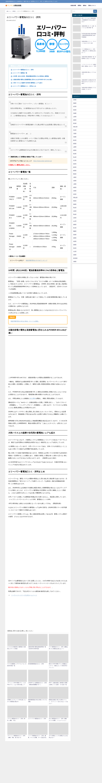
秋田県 (74, 109)
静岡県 (74, 170)
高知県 (74, 234)
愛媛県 (74, 231)
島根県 (74, 204)
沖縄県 (74, 261)
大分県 (74, 251)
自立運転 (33, 398)
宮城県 (74, 113)
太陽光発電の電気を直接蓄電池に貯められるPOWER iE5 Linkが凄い (34, 79)
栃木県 (74, 140)
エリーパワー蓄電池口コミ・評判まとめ (25, 86)
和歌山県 (75, 197)
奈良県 (74, 194)
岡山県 (74, 207)
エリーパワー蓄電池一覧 (20, 73)
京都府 (74, 190)
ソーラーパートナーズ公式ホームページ (24, 595)
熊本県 (74, 248)
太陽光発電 (73, 5)
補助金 (84, 5)
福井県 (74, 163)
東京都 (74, 123)
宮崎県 (74, 254)
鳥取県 (74, 200)
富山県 (74, 157)
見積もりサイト (92, 5)
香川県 (74, 227)
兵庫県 (74, 180)
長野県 (74, 150)
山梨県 (74, 146)
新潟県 (74, 153)
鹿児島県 (75, 258)
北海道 (74, 99)
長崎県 (74, 244)
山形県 (74, 116)
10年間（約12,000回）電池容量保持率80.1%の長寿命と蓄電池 (32, 76)
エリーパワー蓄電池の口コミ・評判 (23, 69)
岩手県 (74, 106)
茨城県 (74, 136)
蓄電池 (79, 5)
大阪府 (74, 177)
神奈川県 (75, 126)
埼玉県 (74, 130)
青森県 (74, 103)
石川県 (74, 160)
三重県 (74, 183)
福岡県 (74, 237)
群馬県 (74, 143)
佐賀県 (74, 241)
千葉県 (74, 133)
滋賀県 (74, 187)
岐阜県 (74, 167)
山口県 (74, 221)
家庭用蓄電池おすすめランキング (36, 260)
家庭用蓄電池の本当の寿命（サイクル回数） (25, 321)
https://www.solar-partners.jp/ (42, 161)
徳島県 (74, 224)
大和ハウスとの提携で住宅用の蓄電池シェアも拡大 (28, 83)
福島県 (74, 119)
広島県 (74, 210)
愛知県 (74, 173)
